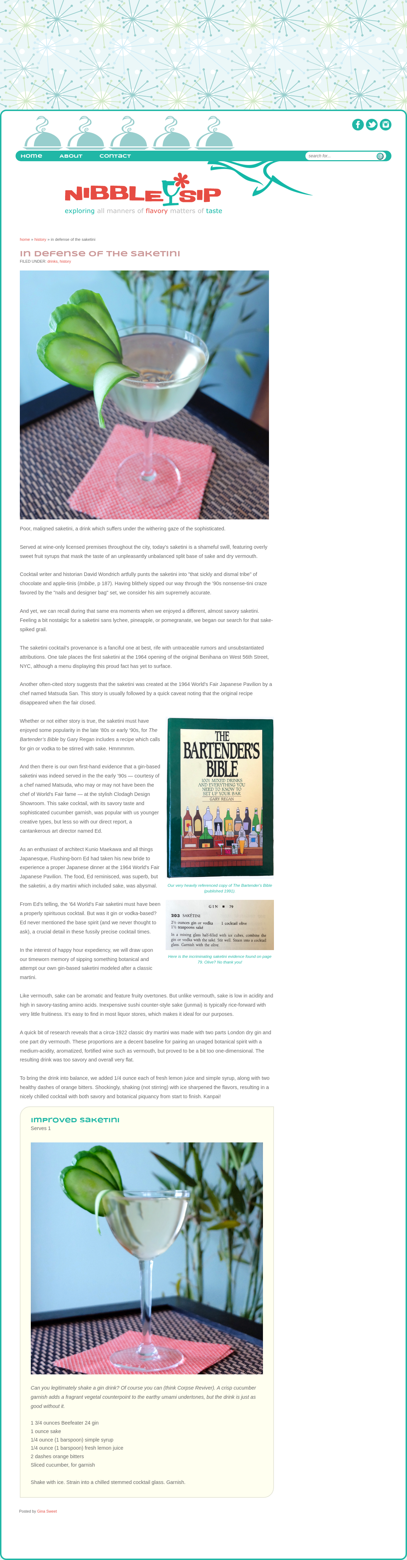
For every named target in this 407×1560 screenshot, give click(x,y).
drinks (52, 261)
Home (31, 156)
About (70, 156)
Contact (115, 156)
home (25, 239)
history (40, 239)
